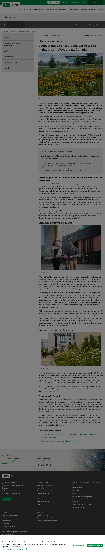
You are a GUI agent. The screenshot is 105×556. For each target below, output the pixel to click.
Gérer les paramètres (77, 545)
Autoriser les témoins (95, 545)
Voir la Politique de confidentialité (13, 549)
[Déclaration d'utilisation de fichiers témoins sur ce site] (52, 545)
